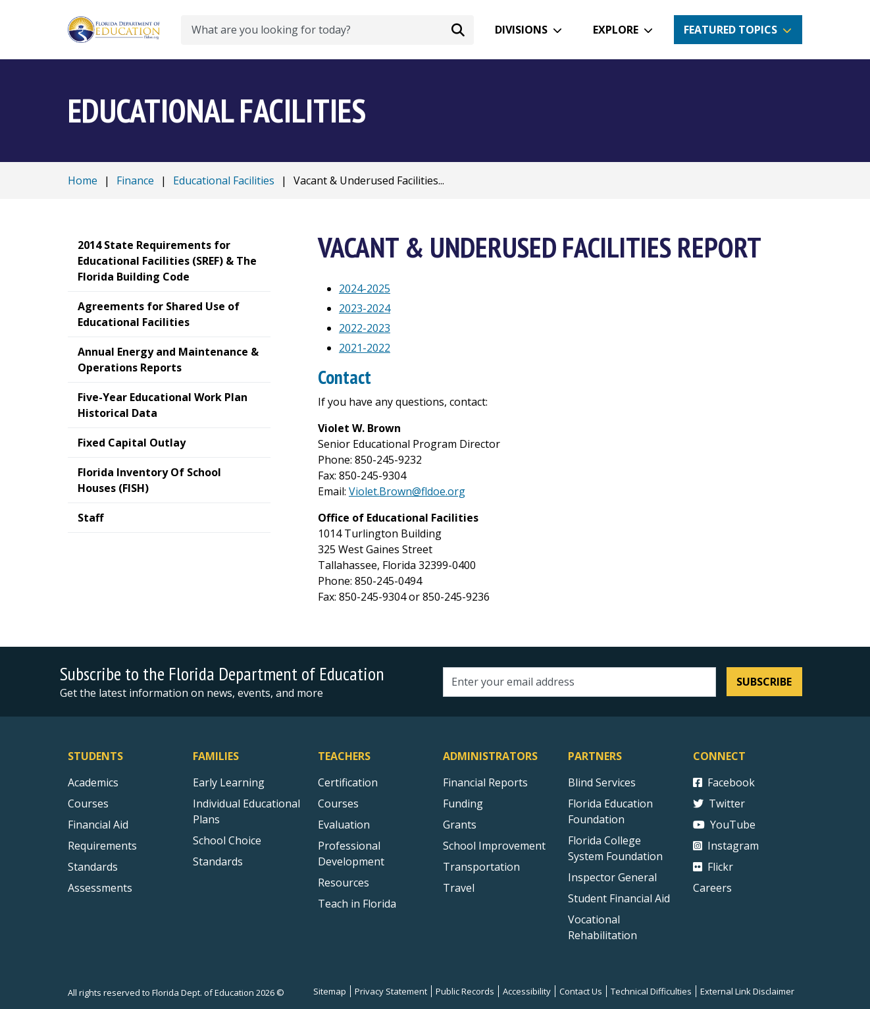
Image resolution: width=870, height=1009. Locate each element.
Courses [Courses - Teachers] (338, 803)
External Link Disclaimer (747, 991)
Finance (135, 180)
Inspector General (612, 877)
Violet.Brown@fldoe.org (407, 491)
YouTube (724, 824)
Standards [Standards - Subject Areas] (93, 866)
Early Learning (229, 782)
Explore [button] (615, 29)
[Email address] (579, 682)
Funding (463, 803)
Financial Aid (98, 824)
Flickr (713, 866)
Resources (343, 882)
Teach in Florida (357, 903)
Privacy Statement (391, 991)
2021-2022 (364, 348)
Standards (218, 861)
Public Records (465, 991)
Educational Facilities (223, 180)
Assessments (100, 888)
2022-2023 (364, 328)
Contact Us (580, 991)
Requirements (102, 845)
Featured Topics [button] (730, 29)
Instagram (726, 845)
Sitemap (329, 991)
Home (82, 180)
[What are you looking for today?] (327, 30)
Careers (712, 888)
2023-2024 (364, 308)
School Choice (227, 840)
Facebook (724, 782)
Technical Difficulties (651, 991)
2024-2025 (364, 288)
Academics (93, 782)
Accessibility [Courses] (527, 991)
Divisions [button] (521, 29)
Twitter (719, 803)
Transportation (481, 866)
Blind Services (602, 782)
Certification (348, 782)
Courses (88, 803)
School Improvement (494, 845)
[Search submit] (458, 29)
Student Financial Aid (619, 898)
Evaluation (344, 824)
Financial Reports (485, 782)
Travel (458, 888)
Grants (459, 824)
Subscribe (764, 681)
